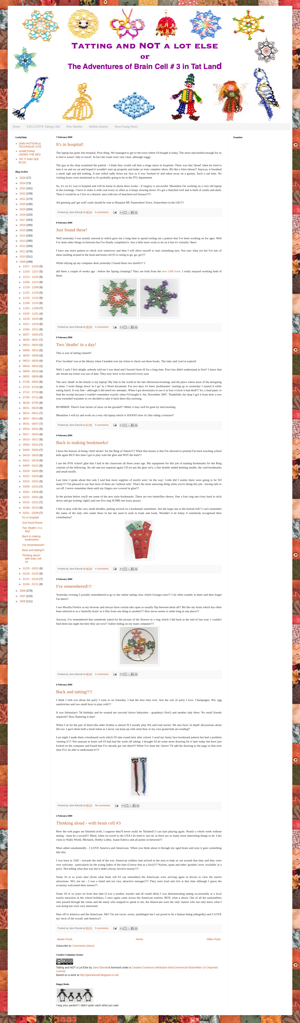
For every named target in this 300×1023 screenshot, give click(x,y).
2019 (23, 209)
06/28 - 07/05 (31, 402)
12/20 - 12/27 (31, 271)
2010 (23, 256)
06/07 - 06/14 (31, 418)
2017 (23, 219)
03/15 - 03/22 (31, 481)
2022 (23, 193)
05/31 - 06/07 (31, 423)
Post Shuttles (74, 126)
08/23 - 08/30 (31, 360)
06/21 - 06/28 (31, 407)
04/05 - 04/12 (31, 465)
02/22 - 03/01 (31, 497)
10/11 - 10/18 (31, 324)
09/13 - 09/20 (31, 344)
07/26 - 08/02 (31, 381)
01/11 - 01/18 (31, 578)
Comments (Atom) (84, 945)
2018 (23, 214)
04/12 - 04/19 (31, 460)
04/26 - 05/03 (31, 449)
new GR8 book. (172, 271)
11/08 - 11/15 (31, 303)
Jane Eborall (100, 967)
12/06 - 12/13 (31, 282)
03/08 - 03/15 (31, 486)
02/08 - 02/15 (31, 507)
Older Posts (214, 939)
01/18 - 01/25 (31, 573)
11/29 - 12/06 (31, 287)
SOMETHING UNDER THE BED (30, 153)
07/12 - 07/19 (31, 392)
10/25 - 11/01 (31, 313)
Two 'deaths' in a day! (76, 344)
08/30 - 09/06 (31, 355)
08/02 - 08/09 (31, 376)
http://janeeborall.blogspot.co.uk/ (99, 974)
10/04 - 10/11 (31, 329)
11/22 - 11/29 (31, 292)
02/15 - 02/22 (31, 502)
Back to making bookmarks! (82, 442)
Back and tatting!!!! (74, 691)
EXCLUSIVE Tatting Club (43, 126)
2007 (23, 596)
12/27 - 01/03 (31, 266)
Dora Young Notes (126, 126)
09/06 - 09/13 (31, 350)
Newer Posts (64, 939)
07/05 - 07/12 (31, 397)
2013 (23, 240)
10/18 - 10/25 (31, 318)
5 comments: (102, 928)
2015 (23, 230)
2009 (23, 261)
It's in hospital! (70, 144)
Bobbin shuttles (98, 126)
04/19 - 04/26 (31, 455)
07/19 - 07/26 (31, 387)
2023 (23, 188)
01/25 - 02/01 (31, 568)
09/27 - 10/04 (31, 334)
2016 (23, 225)
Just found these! (71, 229)
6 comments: (102, 212)
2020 (23, 204)
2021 (23, 198)
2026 (23, 177)
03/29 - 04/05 (31, 470)
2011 (23, 251)
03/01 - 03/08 (31, 491)
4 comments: (102, 327)
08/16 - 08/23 (31, 366)
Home (16, 126)
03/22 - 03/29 (31, 476)
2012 (23, 245)
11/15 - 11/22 (31, 297)
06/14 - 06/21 (31, 413)
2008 (23, 590)
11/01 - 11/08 (31, 308)
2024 (23, 183)
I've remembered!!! (74, 586)
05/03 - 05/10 (31, 444)
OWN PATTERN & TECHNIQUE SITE (30, 145)
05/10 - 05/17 (31, 439)
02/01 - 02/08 (31, 512)
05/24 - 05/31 (31, 428)
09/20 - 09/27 (31, 339)
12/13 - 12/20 (31, 276)
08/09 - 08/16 (31, 371)
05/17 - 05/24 (31, 434)
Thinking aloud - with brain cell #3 (88, 822)
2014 (23, 235)
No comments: (103, 805)
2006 (23, 601)
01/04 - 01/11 (31, 584)
